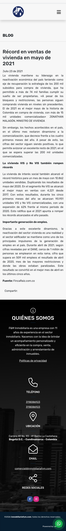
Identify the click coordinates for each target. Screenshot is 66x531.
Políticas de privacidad (33, 360)
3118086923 (33, 402)
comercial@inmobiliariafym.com (33, 468)
